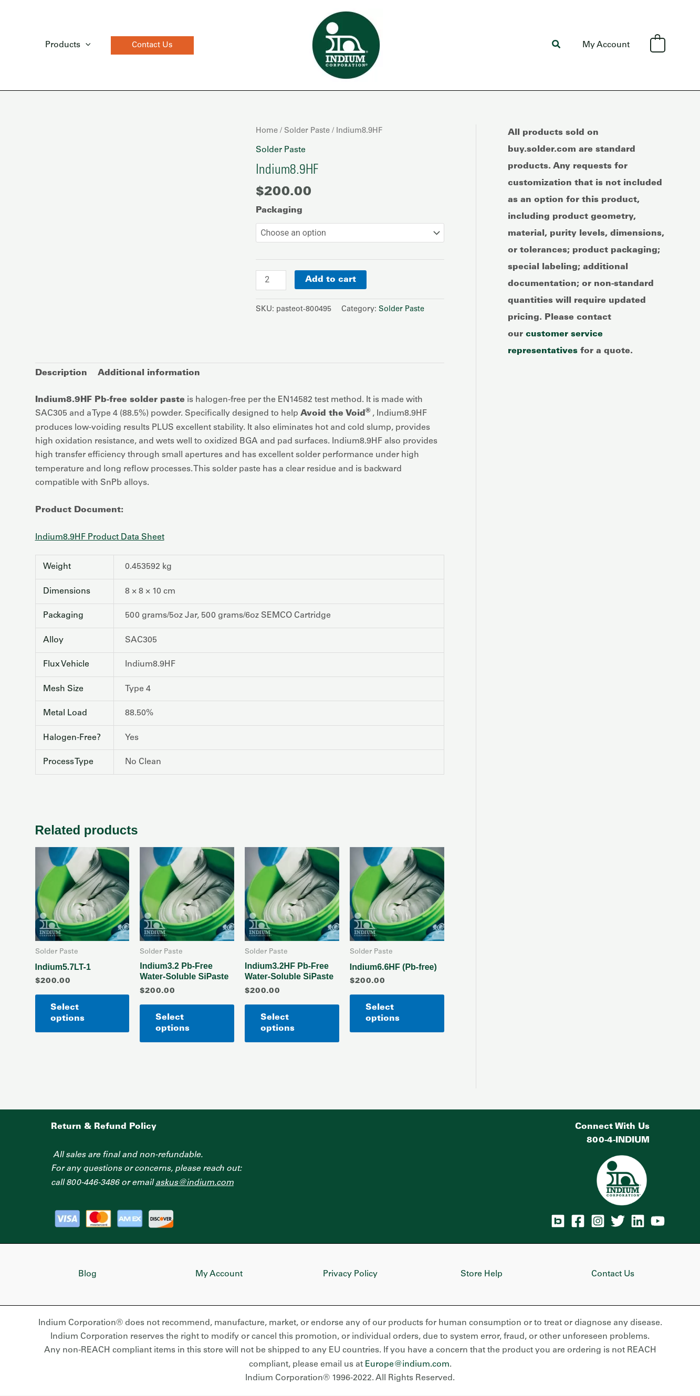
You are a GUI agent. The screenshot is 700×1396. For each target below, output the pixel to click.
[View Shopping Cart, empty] (657, 45)
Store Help (482, 1274)
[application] (84, 45)
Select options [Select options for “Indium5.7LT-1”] (68, 1013)
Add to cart (330, 280)
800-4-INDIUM (618, 1140)
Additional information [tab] (149, 373)
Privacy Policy (350, 1274)
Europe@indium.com (407, 1364)
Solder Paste (307, 131)
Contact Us (612, 1274)
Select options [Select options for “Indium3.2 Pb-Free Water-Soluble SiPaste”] (172, 1023)
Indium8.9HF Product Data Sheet (99, 537)
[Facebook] (578, 1221)
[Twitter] (617, 1221)
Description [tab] (61, 373)
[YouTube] (657, 1221)
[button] (149, 45)
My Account (607, 45)
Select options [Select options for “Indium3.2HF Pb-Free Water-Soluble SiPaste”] (277, 1023)
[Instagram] (597, 1221)
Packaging (279, 210)
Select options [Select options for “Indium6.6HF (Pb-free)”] (382, 1013)
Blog (87, 1274)
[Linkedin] (637, 1221)
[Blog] (558, 1221)
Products (66, 45)
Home (267, 131)
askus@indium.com (194, 1183)
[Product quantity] (271, 280)
